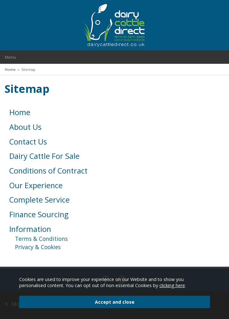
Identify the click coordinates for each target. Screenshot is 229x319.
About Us (25, 127)
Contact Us (28, 142)
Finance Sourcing (38, 214)
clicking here (172, 285)
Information (30, 229)
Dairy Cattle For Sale (44, 156)
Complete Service (39, 200)
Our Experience (36, 185)
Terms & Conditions (41, 238)
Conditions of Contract (48, 171)
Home (19, 112)
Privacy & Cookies (38, 247)
